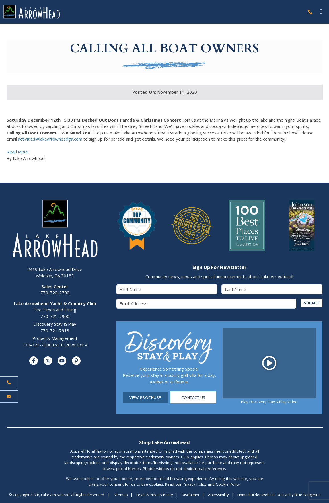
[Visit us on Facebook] (33, 361)
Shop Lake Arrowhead (164, 442)
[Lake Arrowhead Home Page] (152, 11)
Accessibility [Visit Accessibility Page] (218, 495)
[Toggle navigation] (321, 12)
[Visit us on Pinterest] (76, 361)
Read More (17, 152)
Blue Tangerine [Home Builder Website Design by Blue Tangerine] (308, 495)
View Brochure (145, 397)
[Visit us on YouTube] (62, 361)
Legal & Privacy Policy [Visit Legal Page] (154, 495)
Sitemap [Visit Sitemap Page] (121, 495)
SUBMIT (311, 302)
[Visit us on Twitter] (48, 361)
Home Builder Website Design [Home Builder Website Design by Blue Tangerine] (263, 495)
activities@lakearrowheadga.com (50, 139)
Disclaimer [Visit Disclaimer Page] (191, 495)
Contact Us (193, 397)
